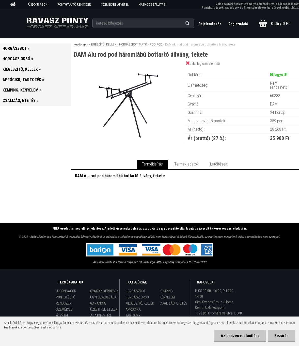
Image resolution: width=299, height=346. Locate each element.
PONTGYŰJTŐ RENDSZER (74, 4)
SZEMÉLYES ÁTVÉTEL (115, 4)
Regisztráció (238, 24)
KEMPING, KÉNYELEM (167, 294)
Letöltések (218, 164)
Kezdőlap (80, 44)
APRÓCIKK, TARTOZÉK (133, 312)
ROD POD (156, 44)
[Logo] (57, 23)
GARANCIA (98, 303)
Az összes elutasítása (240, 335)
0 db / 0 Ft (280, 23)
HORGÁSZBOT (135, 291)
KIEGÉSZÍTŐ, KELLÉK (102, 44)
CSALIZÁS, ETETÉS (173, 303)
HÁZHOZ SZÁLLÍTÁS (152, 4)
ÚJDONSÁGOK (37, 4)
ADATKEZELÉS (100, 315)
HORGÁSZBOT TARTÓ (133, 44)
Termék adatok (186, 164)
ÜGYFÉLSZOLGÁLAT (104, 297)
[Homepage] (15, 5)
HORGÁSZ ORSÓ (137, 297)
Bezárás (281, 335)
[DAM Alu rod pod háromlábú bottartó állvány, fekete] (127, 69)
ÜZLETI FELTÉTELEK (103, 309)
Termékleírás (152, 164)
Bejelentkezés (210, 24)
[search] (193, 23)
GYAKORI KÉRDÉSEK (104, 291)
